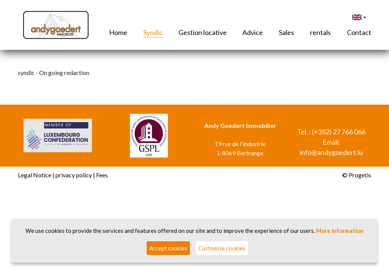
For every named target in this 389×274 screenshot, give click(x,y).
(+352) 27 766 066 (338, 131)
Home (118, 32)
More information (340, 230)
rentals (320, 32)
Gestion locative (203, 32)
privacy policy (73, 174)
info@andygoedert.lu (331, 152)
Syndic (153, 32)
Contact (359, 32)
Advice (252, 32)
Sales (286, 32)
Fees (102, 174)
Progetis (360, 174)
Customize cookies (221, 248)
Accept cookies (168, 248)
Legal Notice (34, 174)
